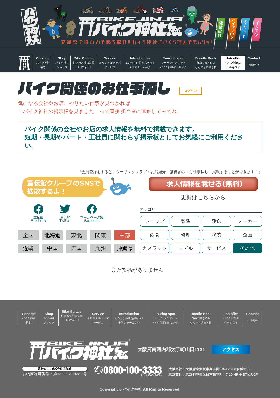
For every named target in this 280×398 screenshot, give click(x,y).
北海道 (52, 235)
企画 (247, 234)
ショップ (155, 221)
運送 (216, 221)
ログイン (190, 91)
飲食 (154, 234)
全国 (28, 235)
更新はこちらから (203, 197)
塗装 (216, 234)
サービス (216, 248)
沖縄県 (125, 248)
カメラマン (154, 248)
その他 (247, 248)
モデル (185, 248)
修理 (185, 234)
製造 (185, 221)
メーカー (247, 221)
